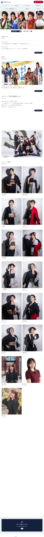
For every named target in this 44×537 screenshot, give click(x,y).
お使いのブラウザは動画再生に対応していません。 (22, 120)
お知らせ (16, 5)
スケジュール (27, 5)
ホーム (5, 5)
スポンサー (38, 8)
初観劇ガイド (38, 5)
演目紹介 (27, 8)
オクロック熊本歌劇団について (11, 8)
